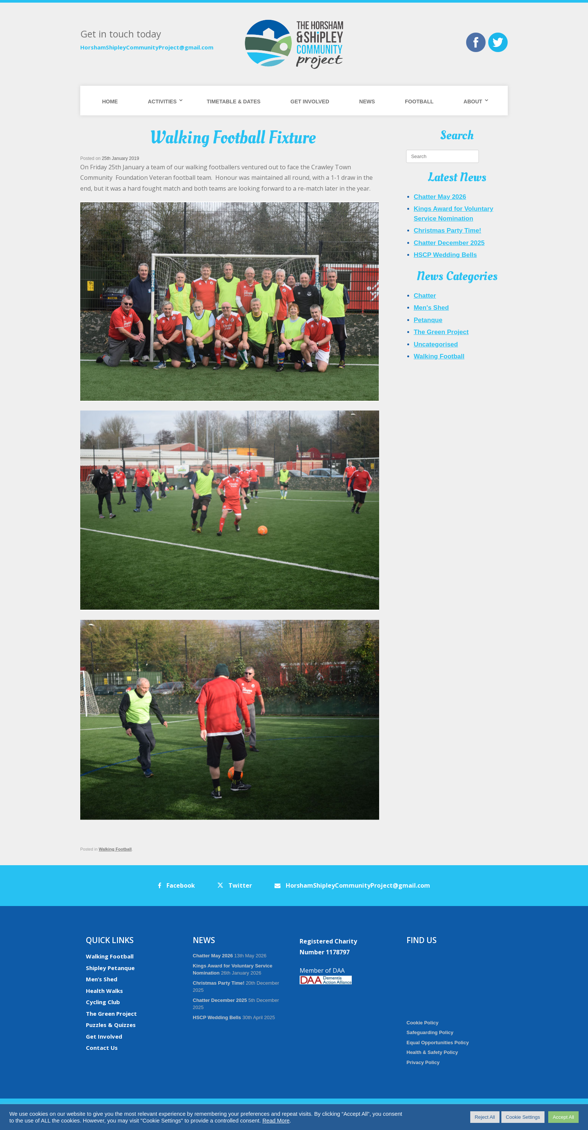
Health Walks (104, 990)
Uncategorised (436, 344)
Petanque (428, 320)
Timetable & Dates (233, 101)
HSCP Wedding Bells (445, 254)
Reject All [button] (485, 1117)
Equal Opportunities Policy (437, 1042)
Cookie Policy (422, 1023)
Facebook (176, 885)
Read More (276, 1121)
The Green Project (441, 332)
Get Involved (310, 101)
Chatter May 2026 (440, 196)
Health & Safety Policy (432, 1052)
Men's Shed (431, 307)
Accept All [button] (563, 1117)
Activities (162, 101)
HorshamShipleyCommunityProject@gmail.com (146, 47)
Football (419, 101)
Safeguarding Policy (429, 1032)
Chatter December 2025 (449, 242)
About (473, 101)
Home (110, 101)
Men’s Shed (101, 979)
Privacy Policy (423, 1062)
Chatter (425, 295)
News (367, 101)
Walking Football (115, 849)
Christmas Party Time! (447, 230)
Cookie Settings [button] (523, 1117)
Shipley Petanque (110, 968)
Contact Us (102, 1047)
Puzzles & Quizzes (111, 1024)
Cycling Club (103, 1002)
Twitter (235, 885)
